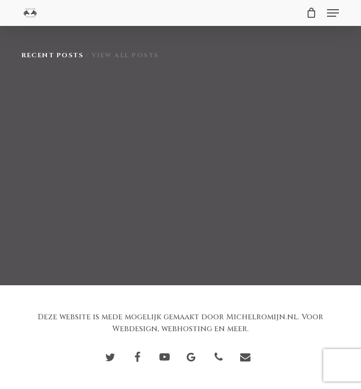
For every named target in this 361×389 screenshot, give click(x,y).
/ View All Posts (121, 55)
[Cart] (311, 12)
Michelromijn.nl (262, 317)
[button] (333, 13)
